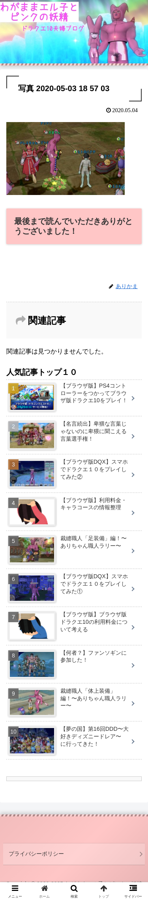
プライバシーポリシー (36, 853)
